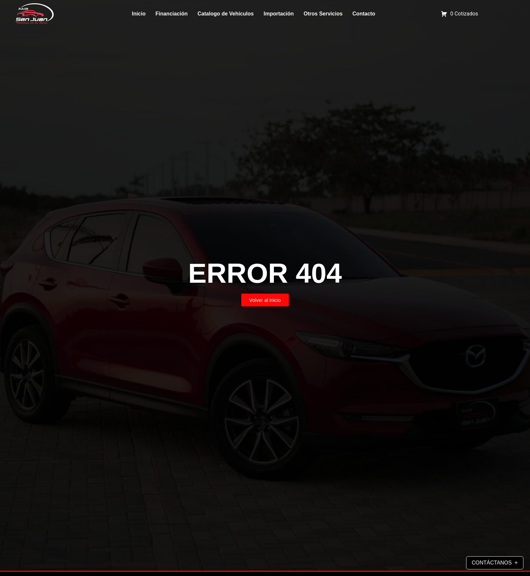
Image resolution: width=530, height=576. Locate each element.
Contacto (364, 13)
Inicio (139, 13)
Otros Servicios (323, 13)
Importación (279, 13)
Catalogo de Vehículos (226, 13)
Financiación (171, 13)
